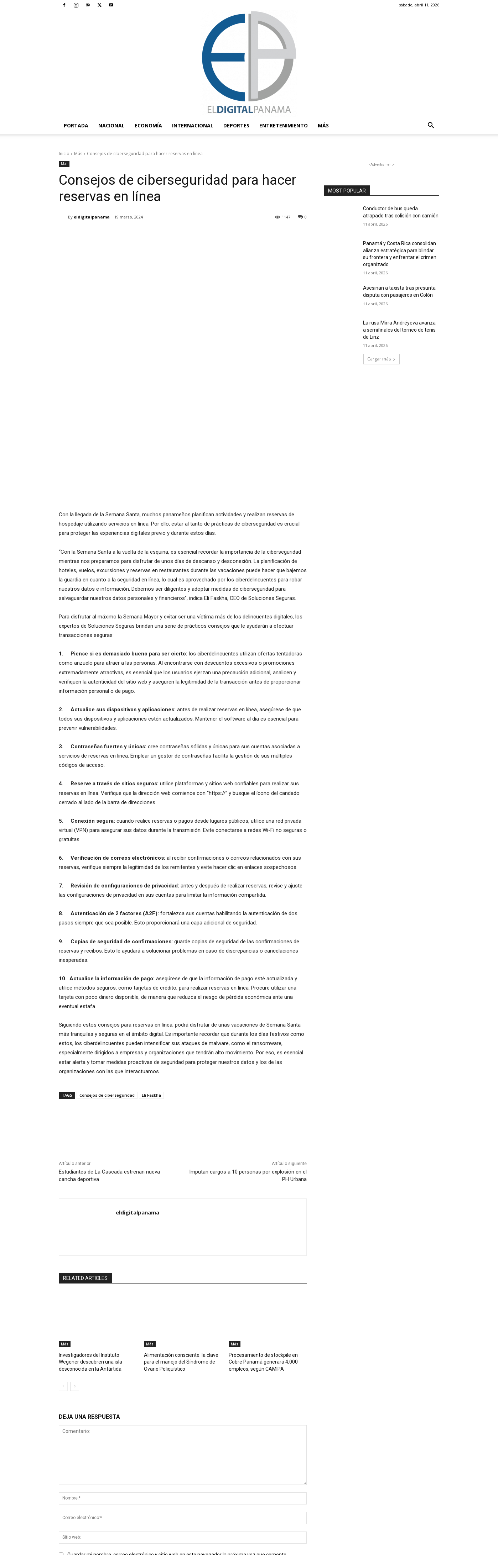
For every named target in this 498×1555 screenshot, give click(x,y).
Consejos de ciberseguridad (107, 922)
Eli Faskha (151, 922)
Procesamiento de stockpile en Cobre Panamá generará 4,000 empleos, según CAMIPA (267, 1189)
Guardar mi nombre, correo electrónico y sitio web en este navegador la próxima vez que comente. (177, 1381)
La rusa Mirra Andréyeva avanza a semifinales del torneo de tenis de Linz (399, 329)
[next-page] (74, 1212)
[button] (430, 126)
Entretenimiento (283, 125)
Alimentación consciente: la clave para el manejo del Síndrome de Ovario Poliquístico (178, 1189)
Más (323, 125)
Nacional (111, 125)
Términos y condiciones (329, 1548)
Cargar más (381, 359)
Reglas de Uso (424, 1548)
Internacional (192, 125)
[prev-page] (63, 1212)
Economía (148, 125)
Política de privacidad (382, 1548)
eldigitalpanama (92, 217)
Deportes (236, 125)
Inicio (64, 154)
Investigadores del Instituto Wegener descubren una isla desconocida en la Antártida (96, 1189)
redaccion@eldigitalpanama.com (227, 1489)
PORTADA (76, 125)
